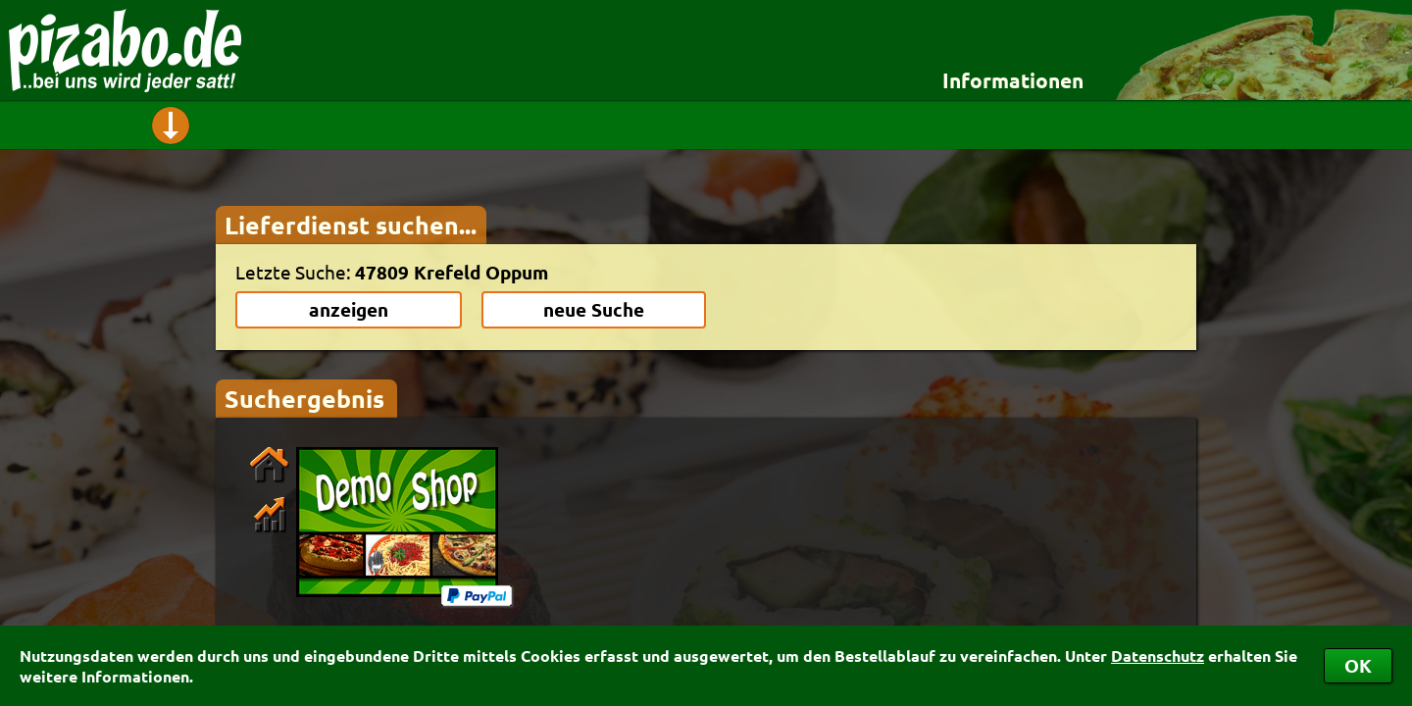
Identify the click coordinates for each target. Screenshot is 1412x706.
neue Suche (593, 309)
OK (1358, 665)
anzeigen (348, 309)
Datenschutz (1157, 655)
